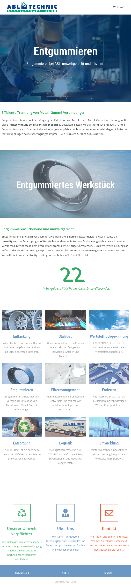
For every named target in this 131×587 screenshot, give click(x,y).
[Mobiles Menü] (119, 7)
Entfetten (109, 390)
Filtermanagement (65, 390)
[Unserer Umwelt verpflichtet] (22, 537)
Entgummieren (22, 390)
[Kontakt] (109, 537)
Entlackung (22, 336)
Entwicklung (109, 443)
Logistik (65, 443)
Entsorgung (22, 443)
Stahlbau (65, 336)
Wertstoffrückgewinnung (109, 336)
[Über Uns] (65, 537)
